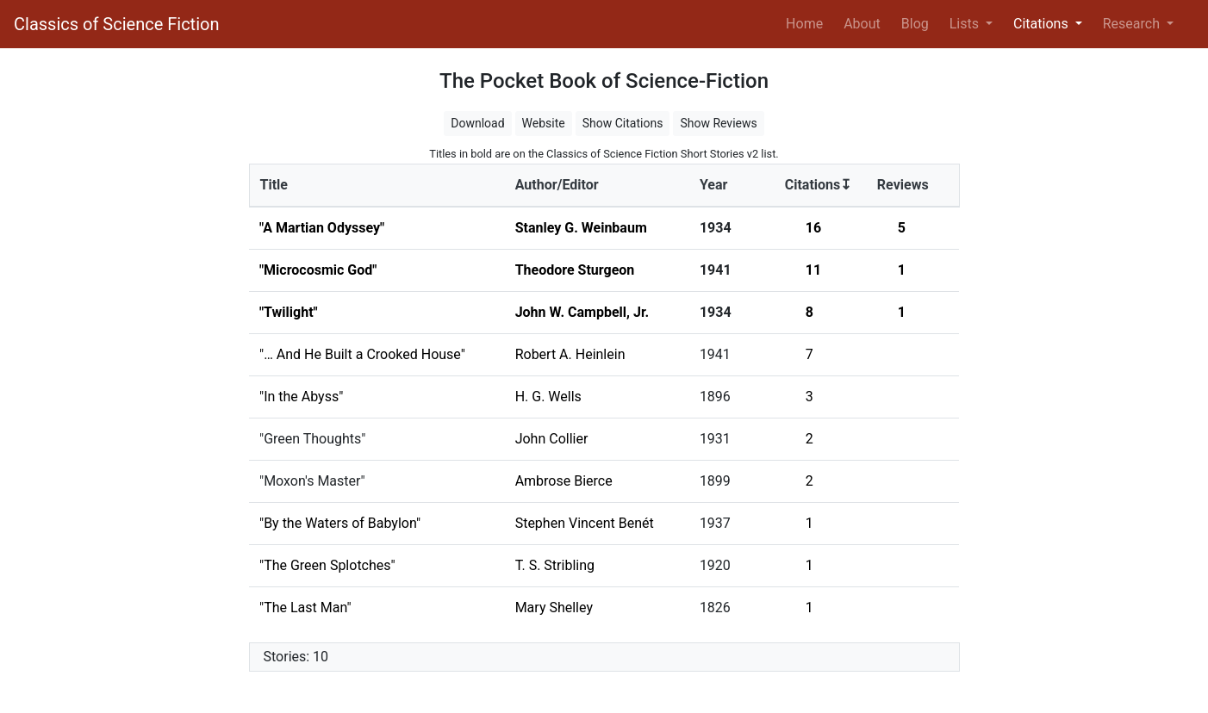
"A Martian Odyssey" (321, 228)
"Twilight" (288, 312)
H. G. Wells (548, 396)
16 (813, 228)
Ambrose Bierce (564, 481)
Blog (915, 24)
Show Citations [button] (622, 123)
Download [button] (477, 123)
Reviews (903, 185)
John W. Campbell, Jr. (582, 312)
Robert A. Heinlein (570, 354)
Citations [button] (1042, 24)
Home (808, 22)
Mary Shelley (554, 607)
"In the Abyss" (301, 396)
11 (813, 270)
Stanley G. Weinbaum (581, 228)
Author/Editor (557, 185)
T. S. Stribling (555, 565)
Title (274, 185)
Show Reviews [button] (718, 123)
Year (713, 185)
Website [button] (543, 123)
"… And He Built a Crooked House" (362, 354)
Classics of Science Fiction (116, 24)
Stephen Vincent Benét (584, 523)
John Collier (551, 439)
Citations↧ (818, 185)
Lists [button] (966, 24)
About (862, 24)
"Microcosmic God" (318, 270)
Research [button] (1133, 24)
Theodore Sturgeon (575, 270)
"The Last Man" (305, 607)
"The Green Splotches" (327, 565)
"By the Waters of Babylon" (339, 523)
